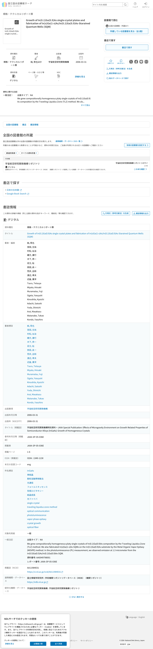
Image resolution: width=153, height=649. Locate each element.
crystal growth (34, 523)
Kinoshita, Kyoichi (35, 382)
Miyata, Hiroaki (34, 370)
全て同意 (58, 643)
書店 (24, 124)
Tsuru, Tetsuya (34, 366)
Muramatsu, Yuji (34, 374)
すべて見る (85, 105)
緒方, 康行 (31, 337)
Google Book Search (18, 193)
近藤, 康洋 (31, 362)
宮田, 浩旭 (31, 329)
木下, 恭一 (31, 341)
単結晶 (30, 474)
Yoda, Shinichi (34, 390)
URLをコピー (121, 61)
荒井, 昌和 (31, 353)
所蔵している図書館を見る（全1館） (127, 31)
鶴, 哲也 (30, 325)
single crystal (33, 502)
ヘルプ (135, 4)
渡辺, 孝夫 (31, 358)
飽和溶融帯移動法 (35, 478)
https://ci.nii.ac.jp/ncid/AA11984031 (45, 571)
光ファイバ (32, 498)
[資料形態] (29, 153)
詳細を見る (80, 76)
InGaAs (30, 470)
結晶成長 (31, 494)
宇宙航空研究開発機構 (37, 408)
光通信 (30, 482)
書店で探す (127, 47)
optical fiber (33, 527)
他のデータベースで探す (117, 78)
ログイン (145, 4)
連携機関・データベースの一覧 (69, 141)
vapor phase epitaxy (36, 519)
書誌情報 (34, 124)
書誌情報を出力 (114, 73)
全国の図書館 (12, 124)
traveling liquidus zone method (42, 506)
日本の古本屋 (14, 189)
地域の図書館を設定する (138, 145)
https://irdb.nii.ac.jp (37, 582)
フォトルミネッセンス (37, 486)
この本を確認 (141, 169)
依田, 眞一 (31, 349)
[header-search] (110, 4)
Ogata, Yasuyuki (34, 378)
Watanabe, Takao (35, 398)
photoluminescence (36, 515)
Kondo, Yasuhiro (35, 402)
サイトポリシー (86, 640)
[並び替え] (11, 153)
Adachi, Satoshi (34, 386)
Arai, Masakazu (34, 394)
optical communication (38, 510)
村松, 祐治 (31, 333)
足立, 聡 (30, 345)
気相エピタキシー (35, 490)
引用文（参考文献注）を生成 (119, 68)
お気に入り (111, 61)
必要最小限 (38, 643)
